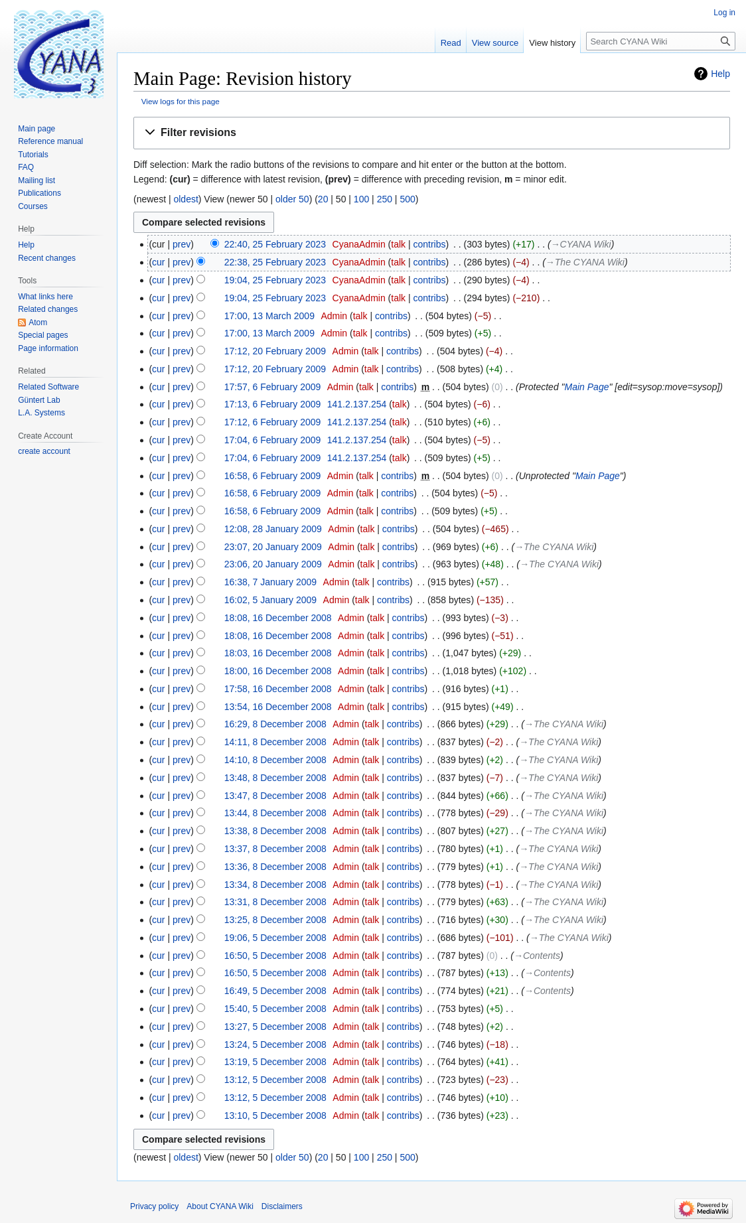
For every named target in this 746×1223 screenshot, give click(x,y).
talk (398, 244)
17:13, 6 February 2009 (272, 404)
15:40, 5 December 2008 (275, 1008)
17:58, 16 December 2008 (278, 688)
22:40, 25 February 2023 (275, 244)
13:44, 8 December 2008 (275, 813)
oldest (185, 199)
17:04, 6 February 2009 (272, 440)
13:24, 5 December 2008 (275, 1044)
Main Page (587, 387)
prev (181, 244)
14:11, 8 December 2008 (275, 742)
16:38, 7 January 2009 (270, 582)
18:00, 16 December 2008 (278, 671)
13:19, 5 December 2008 (275, 1061)
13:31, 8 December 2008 (275, 902)
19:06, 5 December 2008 (275, 937)
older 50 (292, 199)
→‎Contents (537, 955)
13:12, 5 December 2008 (275, 1079)
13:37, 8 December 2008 (275, 848)
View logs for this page (180, 101)
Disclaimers (282, 1206)
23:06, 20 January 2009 (273, 564)
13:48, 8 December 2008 (275, 777)
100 (361, 199)
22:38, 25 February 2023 (275, 262)
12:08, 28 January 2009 (273, 529)
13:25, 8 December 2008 (275, 919)
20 (323, 199)
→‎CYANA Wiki (581, 244)
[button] (432, 133)
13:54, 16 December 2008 (278, 706)
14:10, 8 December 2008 (275, 760)
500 (407, 199)
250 (384, 199)
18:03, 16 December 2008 (278, 653)
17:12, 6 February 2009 (272, 422)
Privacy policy (154, 1206)
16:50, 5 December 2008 (275, 955)
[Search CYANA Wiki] (660, 41)
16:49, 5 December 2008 (275, 990)
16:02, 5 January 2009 (270, 600)
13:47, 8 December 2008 (275, 795)
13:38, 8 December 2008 (275, 831)
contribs (429, 244)
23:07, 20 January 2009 (273, 546)
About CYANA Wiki (219, 1206)
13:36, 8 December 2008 (275, 866)
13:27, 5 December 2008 (275, 1026)
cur (158, 262)
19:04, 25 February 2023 (275, 280)
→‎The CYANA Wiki (585, 262)
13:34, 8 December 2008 (275, 884)
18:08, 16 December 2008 (278, 617)
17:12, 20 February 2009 (275, 351)
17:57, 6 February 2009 (272, 387)
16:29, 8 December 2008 (275, 724)
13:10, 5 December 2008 (275, 1115)
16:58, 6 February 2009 (272, 475)
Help (720, 73)
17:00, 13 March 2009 (269, 316)
